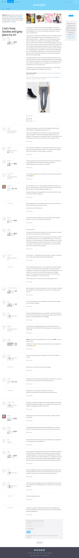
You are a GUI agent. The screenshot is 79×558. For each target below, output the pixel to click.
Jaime (8, 427)
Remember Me (30, 528)
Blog (11, 16)
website (9, 39)
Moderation (50, 552)
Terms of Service (39, 552)
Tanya (8, 128)
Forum (19, 16)
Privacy (45, 552)
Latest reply (30, 121)
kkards (9, 415)
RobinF (9, 378)
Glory (8, 313)
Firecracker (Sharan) (12, 288)
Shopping (71, 15)
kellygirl (9, 147)
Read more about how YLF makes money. (71, 36)
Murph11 (9, 255)
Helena (9, 355)
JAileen (9, 217)
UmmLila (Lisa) (11, 402)
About (34, 552)
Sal (8, 301)
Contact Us (30, 552)
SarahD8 (9, 185)
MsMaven (9, 326)
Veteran (8, 40)
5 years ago (29, 115)
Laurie (8, 469)
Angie (8, 339)
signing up (57, 77)
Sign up (34, 535)
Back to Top (39, 542)
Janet (8, 37)
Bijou (8, 482)
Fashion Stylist (10, 342)
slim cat (9, 160)
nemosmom (10, 173)
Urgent (8, 9)
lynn (8, 439)
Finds (14, 21)
